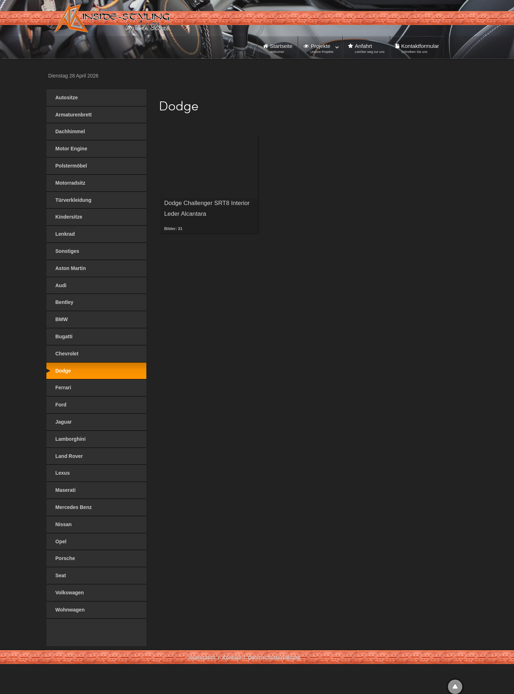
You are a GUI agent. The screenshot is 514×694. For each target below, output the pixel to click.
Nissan (63, 524)
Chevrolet (67, 353)
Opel (60, 541)
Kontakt (231, 657)
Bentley (64, 302)
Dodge (63, 371)
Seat (60, 575)
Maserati (65, 490)
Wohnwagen (70, 610)
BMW (61, 319)
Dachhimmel (70, 131)
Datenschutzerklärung (274, 657)
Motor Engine (71, 148)
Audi (60, 285)
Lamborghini (70, 439)
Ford (60, 405)
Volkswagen (69, 592)
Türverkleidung (73, 200)
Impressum (201, 657)
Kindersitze (68, 217)
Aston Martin (70, 268)
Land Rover (69, 456)
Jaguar (63, 422)
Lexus (62, 473)
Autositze (66, 97)
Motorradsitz (70, 183)
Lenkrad (65, 234)
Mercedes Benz (73, 507)
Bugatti (63, 336)
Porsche (65, 558)
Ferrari (63, 387)
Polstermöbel (71, 166)
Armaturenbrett (73, 115)
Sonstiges (67, 251)
